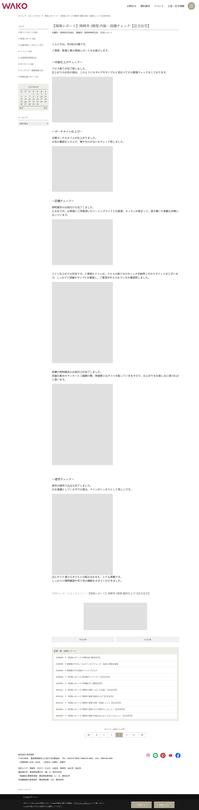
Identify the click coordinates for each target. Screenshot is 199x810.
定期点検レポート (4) (29, 77)
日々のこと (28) (27, 64)
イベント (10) (26, 51)
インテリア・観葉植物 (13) (31, 70)
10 (41, 97)
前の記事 (83, 640)
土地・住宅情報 (176, 6)
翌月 (45, 108)
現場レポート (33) (28, 39)
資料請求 (145, 6)
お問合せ (131, 6)
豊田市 (40, 768)
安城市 (48, 768)
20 (25, 102)
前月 (21, 108)
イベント (159, 6)
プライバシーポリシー (82, 803)
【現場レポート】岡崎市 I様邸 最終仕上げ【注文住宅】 (119, 593)
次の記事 (147, 640)
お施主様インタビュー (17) (31, 45)
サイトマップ (25, 790)
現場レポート (106, 32)
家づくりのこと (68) (28, 32)
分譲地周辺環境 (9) (28, 58)
